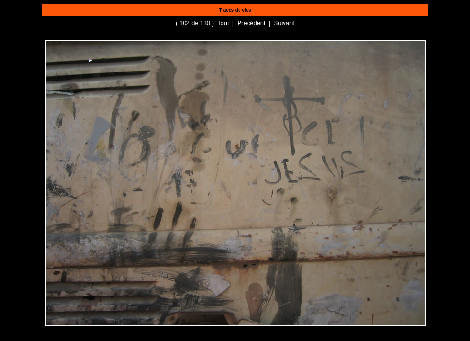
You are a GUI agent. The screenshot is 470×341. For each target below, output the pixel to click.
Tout (223, 23)
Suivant (284, 23)
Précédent (251, 23)
